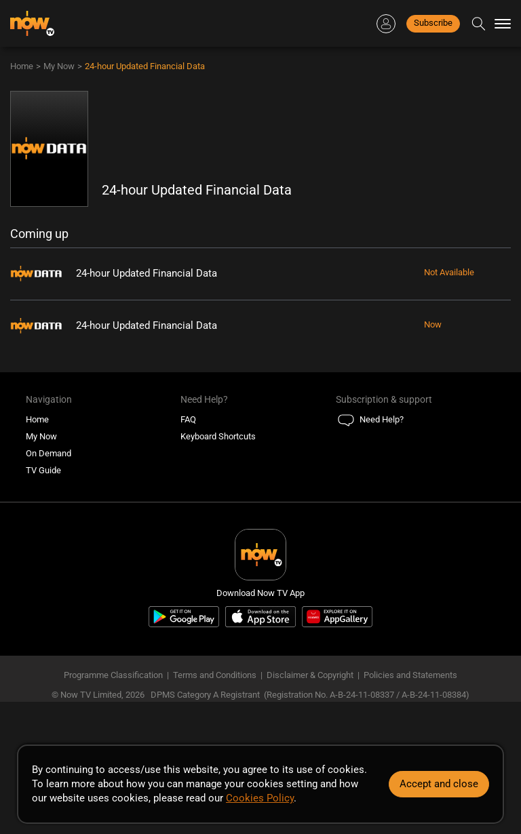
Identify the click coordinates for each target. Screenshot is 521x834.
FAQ (188, 419)
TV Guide (43, 470)
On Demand (48, 453)
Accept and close (439, 784)
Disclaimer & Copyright (310, 675)
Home (21, 66)
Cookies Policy (260, 798)
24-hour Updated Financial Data (145, 66)
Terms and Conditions (214, 675)
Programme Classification (113, 675)
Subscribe (433, 23)
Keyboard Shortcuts (218, 436)
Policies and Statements (410, 675)
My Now (59, 66)
